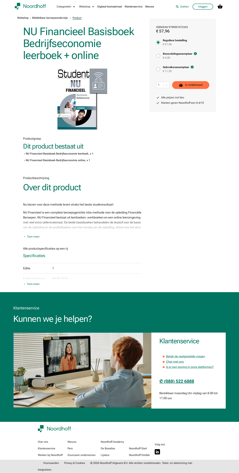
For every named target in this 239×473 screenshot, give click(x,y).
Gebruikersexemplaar (178, 67)
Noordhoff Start (138, 448)
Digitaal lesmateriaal (109, 6)
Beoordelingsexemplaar (180, 53)
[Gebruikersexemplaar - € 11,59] (158, 69)
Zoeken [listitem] (182, 6)
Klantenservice (134, 6)
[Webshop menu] (87, 6)
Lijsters (105, 455)
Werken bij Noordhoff (50, 455)
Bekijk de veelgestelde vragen (185, 356)
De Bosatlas (108, 448)
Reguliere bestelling (175, 40)
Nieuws (149, 6)
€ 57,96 (167, 44)
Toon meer (33, 236)
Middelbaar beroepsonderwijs (50, 17)
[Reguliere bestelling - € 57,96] (158, 42)
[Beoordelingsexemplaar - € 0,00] (158, 56)
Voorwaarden (51, 463)
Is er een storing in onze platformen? (190, 367)
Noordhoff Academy (112, 441)
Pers (70, 448)
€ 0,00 (166, 57)
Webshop (23, 17)
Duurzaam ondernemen (82, 455)
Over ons (43, 441)
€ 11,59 (167, 71)
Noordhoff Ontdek (139, 455)
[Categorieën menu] (66, 6)
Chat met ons (175, 361)
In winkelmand (190, 85)
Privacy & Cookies (74, 463)
